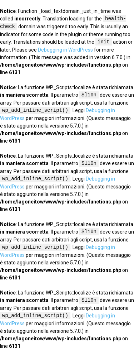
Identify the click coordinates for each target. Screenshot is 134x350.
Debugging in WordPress (65, 50)
